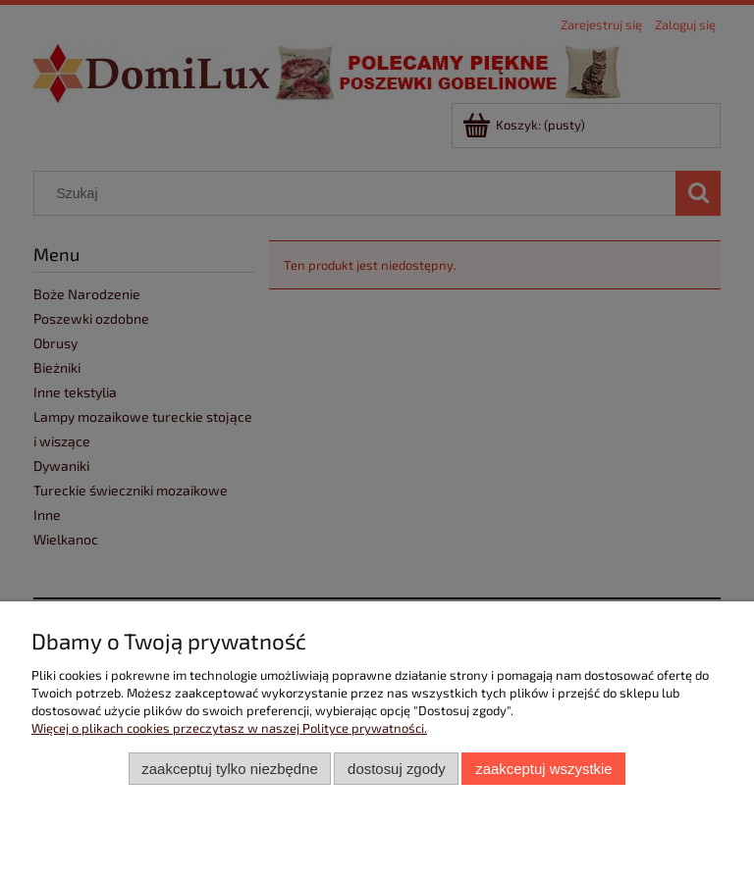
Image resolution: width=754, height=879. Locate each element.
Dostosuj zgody (397, 768)
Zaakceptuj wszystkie (543, 768)
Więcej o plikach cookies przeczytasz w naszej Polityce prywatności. (229, 728)
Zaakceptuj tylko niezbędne (229, 768)
